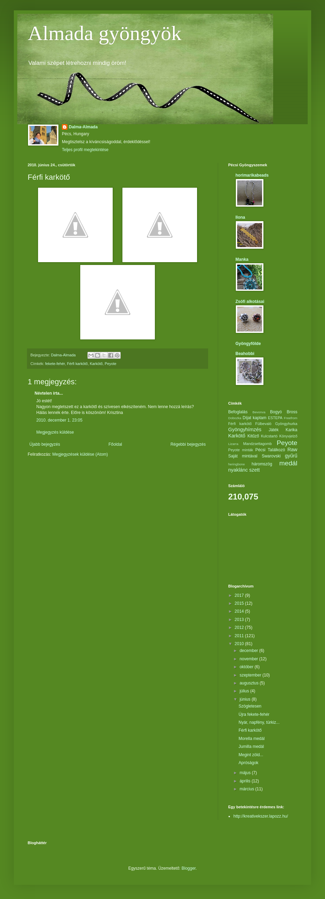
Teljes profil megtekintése (85, 149)
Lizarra (233, 444)
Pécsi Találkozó (270, 449)
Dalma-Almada (83, 127)
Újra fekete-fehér (254, 714)
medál (288, 463)
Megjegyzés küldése (55, 432)
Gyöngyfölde (248, 343)
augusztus (250, 683)
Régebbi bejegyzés (188, 444)
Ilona (240, 217)
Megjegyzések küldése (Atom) (80, 454)
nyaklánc (238, 470)
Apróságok (248, 762)
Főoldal (115, 444)
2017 (240, 595)
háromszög (262, 464)
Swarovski (271, 456)
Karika (291, 429)
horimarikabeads (252, 175)
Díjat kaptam (255, 417)
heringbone (236, 464)
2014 (240, 611)
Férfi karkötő (77, 364)
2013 (240, 619)
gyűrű (291, 455)
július (245, 691)
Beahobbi (244, 353)
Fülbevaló (263, 424)
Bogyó (276, 411)
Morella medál (251, 738)
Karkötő (96, 364)
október (247, 666)
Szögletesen (250, 706)
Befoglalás (238, 411)
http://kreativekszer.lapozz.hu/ (260, 816)
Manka (241, 259)
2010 (240, 643)
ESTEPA (275, 418)
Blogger (189, 868)
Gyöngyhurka (286, 424)
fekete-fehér (55, 364)
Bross (292, 411)
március (247, 789)
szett (254, 470)
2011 (240, 635)
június (246, 699)
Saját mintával (242, 456)
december (249, 650)
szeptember (251, 675)
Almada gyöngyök (105, 33)
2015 (240, 603)
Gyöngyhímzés (244, 429)
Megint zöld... (251, 754)
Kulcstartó (269, 436)
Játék (274, 429)
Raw (292, 449)
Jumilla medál (251, 746)
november (249, 658)
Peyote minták (240, 450)
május (246, 772)
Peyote (111, 364)
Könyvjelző (288, 436)
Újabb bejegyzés (44, 444)
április (246, 781)
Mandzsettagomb (257, 444)
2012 (240, 627)
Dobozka (234, 418)
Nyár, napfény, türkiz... (259, 722)
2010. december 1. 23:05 (59, 420)
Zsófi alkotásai (249, 301)
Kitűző (253, 436)
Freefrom (290, 418)
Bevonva (258, 412)
